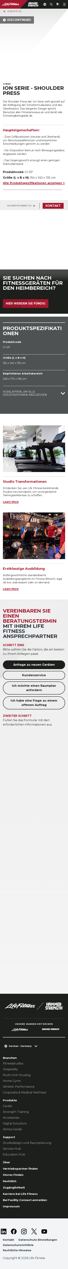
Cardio (7, 1106)
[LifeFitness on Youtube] (44, 1231)
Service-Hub (12, 1148)
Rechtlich (9, 1181)
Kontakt (53, 205)
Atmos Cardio (12, 1129)
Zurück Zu (12, 11)
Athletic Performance (18, 1086)
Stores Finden (13, 1175)
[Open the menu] (64, 4)
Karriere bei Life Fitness (20, 1194)
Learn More (11, 501)
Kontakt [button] (8, 1239)
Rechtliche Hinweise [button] (17, 1250)
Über (6, 1162)
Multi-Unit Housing (17, 1075)
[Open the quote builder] (58, 4)
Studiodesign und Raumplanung (27, 1143)
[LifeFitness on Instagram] (24, 1231)
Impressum (11, 1206)
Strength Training (16, 1112)
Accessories (11, 1117)
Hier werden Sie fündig (26, 303)
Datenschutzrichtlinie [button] (18, 1245)
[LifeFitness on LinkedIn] (4, 1231)
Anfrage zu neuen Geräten (34, 664)
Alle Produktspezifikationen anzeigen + (34, 183)
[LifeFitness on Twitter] (34, 1231)
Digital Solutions (14, 1123)
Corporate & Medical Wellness (24, 1092)
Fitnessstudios (13, 1063)
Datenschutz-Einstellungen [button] (37, 1239)
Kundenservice (34, 675)
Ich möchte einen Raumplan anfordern (34, 688)
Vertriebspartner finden (20, 1168)
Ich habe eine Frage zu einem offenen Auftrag (34, 703)
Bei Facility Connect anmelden (25, 1200)
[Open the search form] (51, 4)
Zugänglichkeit (14, 1187)
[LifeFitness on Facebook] (14, 1231)
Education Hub (14, 1154)
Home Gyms (12, 1081)
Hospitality (10, 1069)
